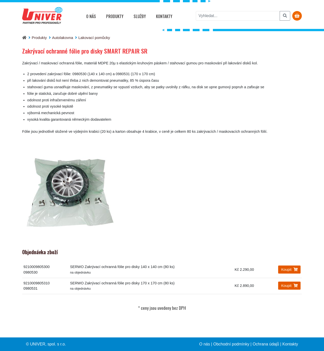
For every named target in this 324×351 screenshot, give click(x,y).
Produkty (114, 16)
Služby (140, 16)
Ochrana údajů (266, 344)
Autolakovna (62, 37)
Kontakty (164, 16)
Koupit (289, 270)
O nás (91, 16)
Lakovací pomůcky (94, 37)
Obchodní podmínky (231, 344)
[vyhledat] (238, 16)
